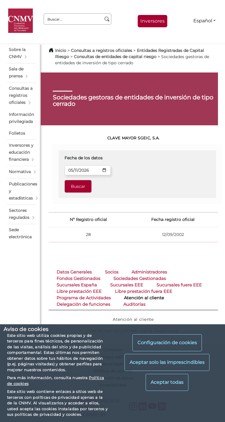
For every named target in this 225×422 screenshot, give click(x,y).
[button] (21, 53)
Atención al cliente (144, 298)
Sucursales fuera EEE (179, 285)
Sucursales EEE (126, 285)
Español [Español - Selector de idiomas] (202, 20)
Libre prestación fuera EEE (143, 291)
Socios (111, 272)
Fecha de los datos (83, 158)
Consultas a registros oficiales (101, 50)
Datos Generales (74, 272)
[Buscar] (107, 19)
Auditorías (134, 304)
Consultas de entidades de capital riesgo (115, 56)
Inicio (60, 50)
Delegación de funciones (83, 304)
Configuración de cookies (167, 342)
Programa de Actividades (84, 298)
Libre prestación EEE (79, 291)
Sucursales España (77, 285)
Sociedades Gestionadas (139, 278)
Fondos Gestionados (78, 278)
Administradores (149, 272)
